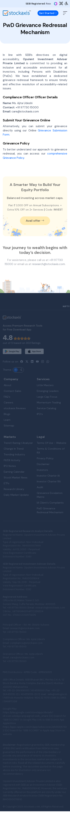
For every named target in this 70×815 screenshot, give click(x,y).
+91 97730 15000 (27, 111)
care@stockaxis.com (25, 115)
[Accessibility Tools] (66, 3)
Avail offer (35, 231)
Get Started (48, 13)
